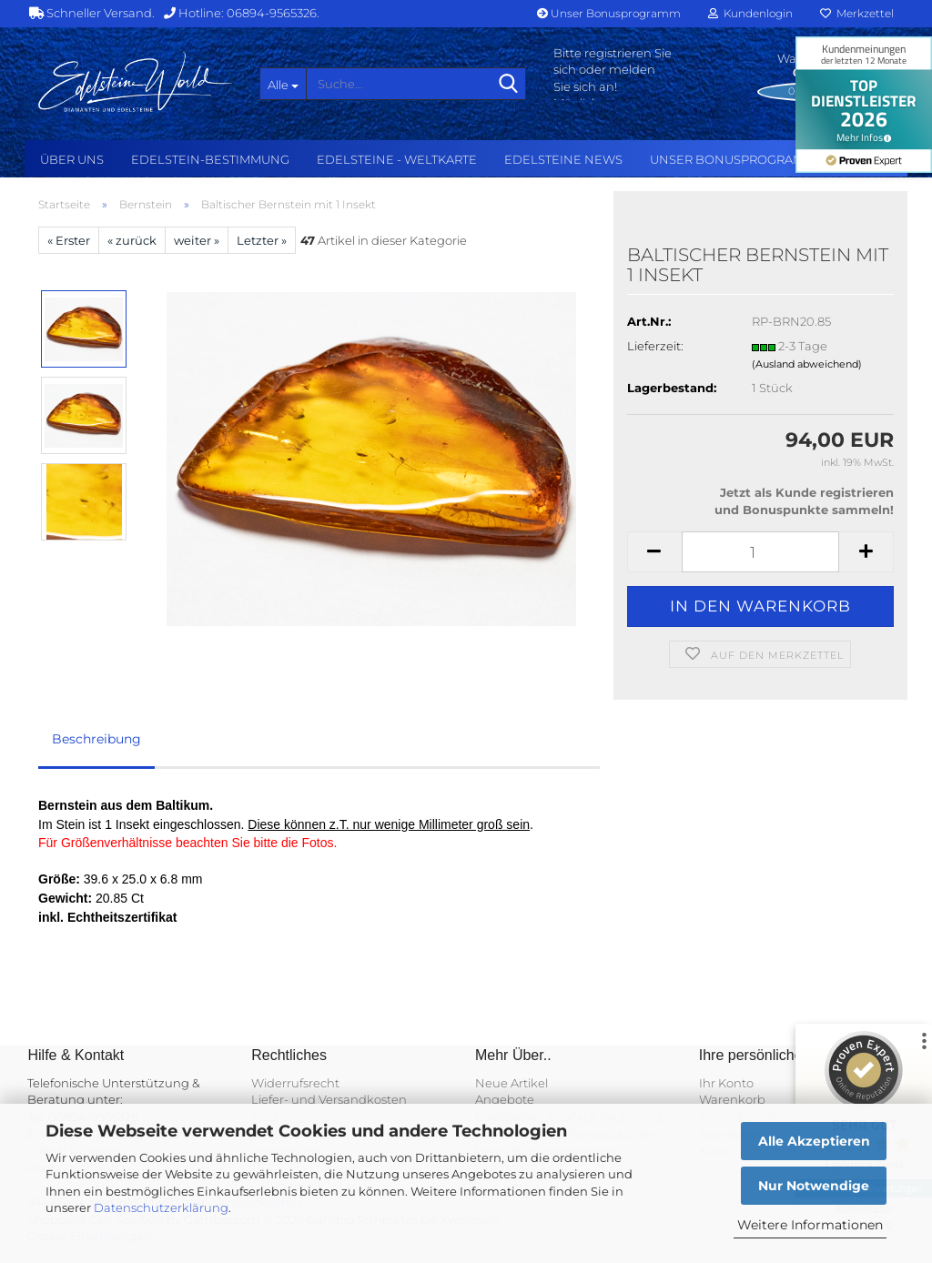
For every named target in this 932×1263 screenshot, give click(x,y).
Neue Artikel (511, 1083)
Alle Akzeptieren (814, 1141)
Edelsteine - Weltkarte (397, 159)
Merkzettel (857, 13)
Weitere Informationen (810, 1225)
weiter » (196, 240)
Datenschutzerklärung (161, 1207)
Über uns (72, 159)
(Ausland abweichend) (807, 364)
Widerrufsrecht (295, 1083)
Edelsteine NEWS (563, 159)
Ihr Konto (726, 1083)
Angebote (504, 1099)
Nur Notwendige (813, 1185)
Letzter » (262, 240)
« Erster (68, 240)
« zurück (132, 240)
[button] (654, 551)
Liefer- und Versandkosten (329, 1099)
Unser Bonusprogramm (609, 13)
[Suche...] (283, 83)
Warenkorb (732, 1099)
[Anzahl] (760, 551)
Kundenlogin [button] (750, 13)
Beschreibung (96, 739)
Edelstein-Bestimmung (210, 159)
